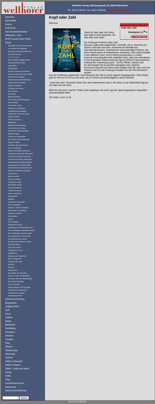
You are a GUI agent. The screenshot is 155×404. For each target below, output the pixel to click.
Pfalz (7, 343)
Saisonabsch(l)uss (15, 188)
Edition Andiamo (13, 365)
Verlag (8, 372)
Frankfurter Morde (14, 182)
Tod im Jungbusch (14, 259)
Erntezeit (11, 267)
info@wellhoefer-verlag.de (119, 10)
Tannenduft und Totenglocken (19, 100)
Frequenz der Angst (15, 262)
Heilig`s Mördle (13, 117)
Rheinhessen (11, 350)
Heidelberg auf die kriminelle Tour (20, 227)
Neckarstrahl (12, 196)
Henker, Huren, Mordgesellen (19, 276)
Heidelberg (10, 328)
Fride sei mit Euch (14, 120)
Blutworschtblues (14, 97)
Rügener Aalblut (14, 142)
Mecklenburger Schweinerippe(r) (20, 162)
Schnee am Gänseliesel (17, 137)
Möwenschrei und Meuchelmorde (20, 168)
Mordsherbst (12, 216)
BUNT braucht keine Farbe (18, 39)
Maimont (11, 264)
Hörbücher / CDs (13, 35)
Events (12, 24)
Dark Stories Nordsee (16, 281)
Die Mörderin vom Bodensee (18, 139)
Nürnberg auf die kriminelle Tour (20, 51)
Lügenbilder (12, 66)
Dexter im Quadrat (15, 85)
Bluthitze (11, 199)
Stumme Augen (13, 134)
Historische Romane (15, 299)
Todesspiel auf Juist (15, 250)
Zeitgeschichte (12, 306)
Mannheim (10, 324)
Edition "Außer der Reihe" (17, 368)
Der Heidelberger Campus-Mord (20, 233)
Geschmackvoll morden (16, 63)
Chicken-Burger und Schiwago (19, 287)
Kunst (8, 314)
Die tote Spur (13, 173)
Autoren (9, 357)
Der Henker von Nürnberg (17, 273)
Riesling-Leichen (14, 244)
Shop (7, 379)
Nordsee (9, 335)
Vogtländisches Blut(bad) (17, 111)
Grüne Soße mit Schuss (17, 128)
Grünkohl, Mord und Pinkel (18, 145)
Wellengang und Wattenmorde (19, 165)
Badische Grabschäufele (17, 125)
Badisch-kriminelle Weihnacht (19, 151)
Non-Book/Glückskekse (16, 31)
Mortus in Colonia (14, 179)
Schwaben (10, 332)
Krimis (8, 42)
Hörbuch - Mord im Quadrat (18, 208)
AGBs (8, 376)
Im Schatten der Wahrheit (17, 48)
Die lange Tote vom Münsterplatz (20, 279)
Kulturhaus (13, 28)
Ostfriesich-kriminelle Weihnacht (20, 159)
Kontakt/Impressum (14, 383)
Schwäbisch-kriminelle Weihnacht (20, 154)
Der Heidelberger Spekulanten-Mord (21, 230)
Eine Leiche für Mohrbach (17, 210)
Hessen (9, 346)
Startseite (9, 17)
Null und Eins (13, 91)
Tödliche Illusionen (15, 191)
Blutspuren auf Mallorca (17, 108)
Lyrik (7, 310)
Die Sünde (12, 94)
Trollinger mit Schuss (16, 88)
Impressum (10, 387)
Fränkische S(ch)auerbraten (18, 131)
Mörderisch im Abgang (16, 77)
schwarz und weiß (14, 213)
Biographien (11, 303)
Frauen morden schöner (17, 83)
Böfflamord (12, 122)
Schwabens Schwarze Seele (18, 114)
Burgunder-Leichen (15, 225)
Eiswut (10, 219)
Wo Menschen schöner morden (19, 242)
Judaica (9, 317)
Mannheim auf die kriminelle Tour (20, 46)
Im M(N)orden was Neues (17, 239)
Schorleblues (13, 68)
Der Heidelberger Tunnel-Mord (19, 236)
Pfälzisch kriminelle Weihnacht (19, 80)
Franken (9, 339)
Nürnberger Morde (15, 185)
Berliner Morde (13, 176)
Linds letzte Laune (15, 105)
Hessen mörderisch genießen (19, 71)
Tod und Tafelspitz (14, 148)
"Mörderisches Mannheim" (17, 290)
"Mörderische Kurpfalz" (16, 293)
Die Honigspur (13, 222)
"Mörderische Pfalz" (15, 296)
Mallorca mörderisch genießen (19, 171)
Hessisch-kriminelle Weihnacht (19, 156)
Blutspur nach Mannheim (17, 256)
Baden (8, 321)
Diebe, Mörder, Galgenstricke (19, 60)
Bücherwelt (10, 20)
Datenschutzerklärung (15, 390)
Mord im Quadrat (14, 205)
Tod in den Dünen (14, 247)
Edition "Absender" (14, 361)
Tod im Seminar (14, 284)
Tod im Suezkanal (14, 193)
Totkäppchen (12, 253)
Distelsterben (13, 270)
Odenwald (10, 354)
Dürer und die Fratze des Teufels (20, 74)
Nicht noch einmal (14, 54)
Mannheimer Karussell (16, 202)
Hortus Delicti (13, 102)
